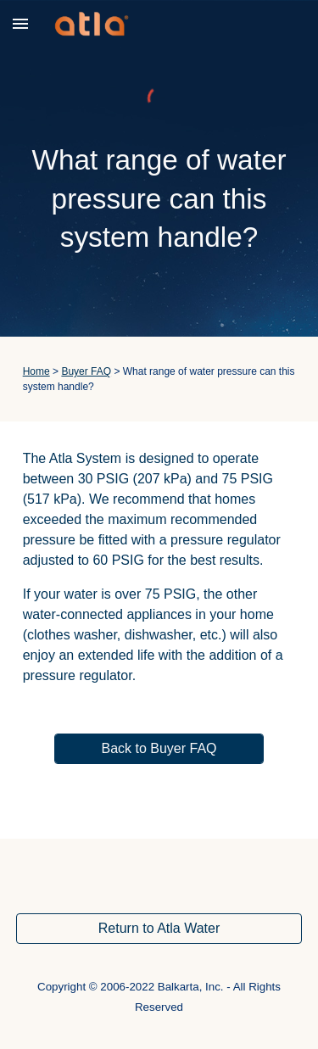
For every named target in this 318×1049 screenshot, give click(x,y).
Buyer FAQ (86, 371)
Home (36, 371)
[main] (159, 199)
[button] (20, 23)
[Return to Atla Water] (159, 928)
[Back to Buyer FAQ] (158, 749)
